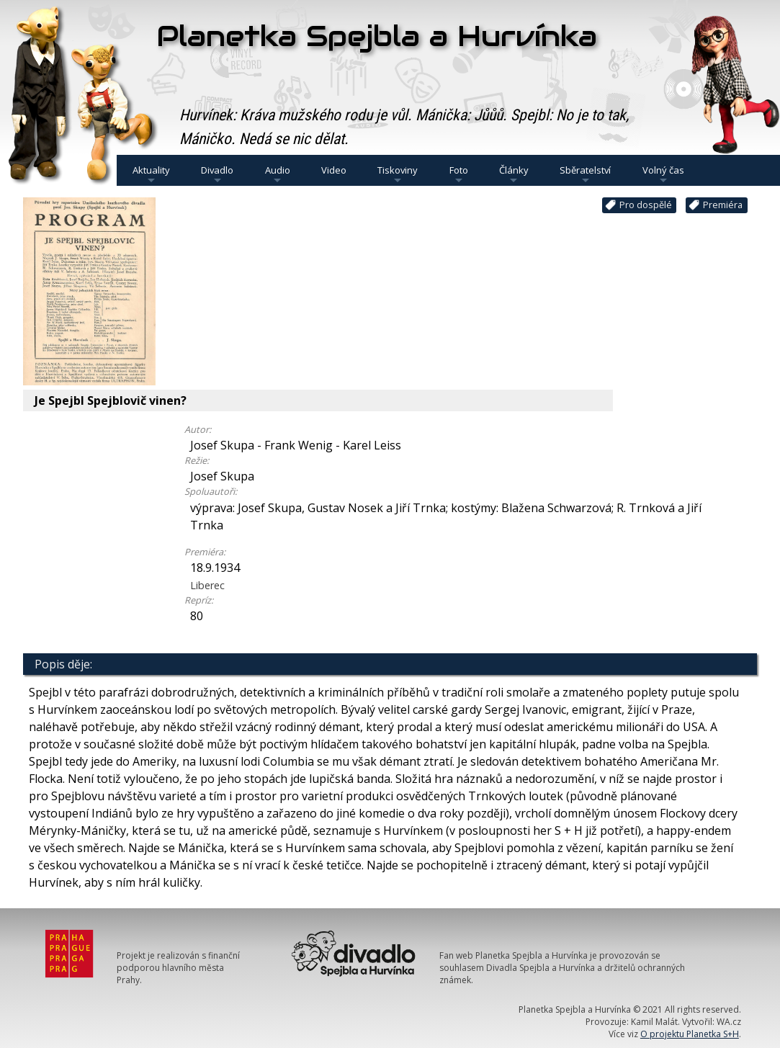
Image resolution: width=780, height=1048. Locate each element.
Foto (458, 175)
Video (333, 170)
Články (514, 175)
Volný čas (663, 175)
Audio (277, 175)
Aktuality (151, 175)
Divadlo (217, 175)
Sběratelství (585, 175)
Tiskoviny (397, 175)
